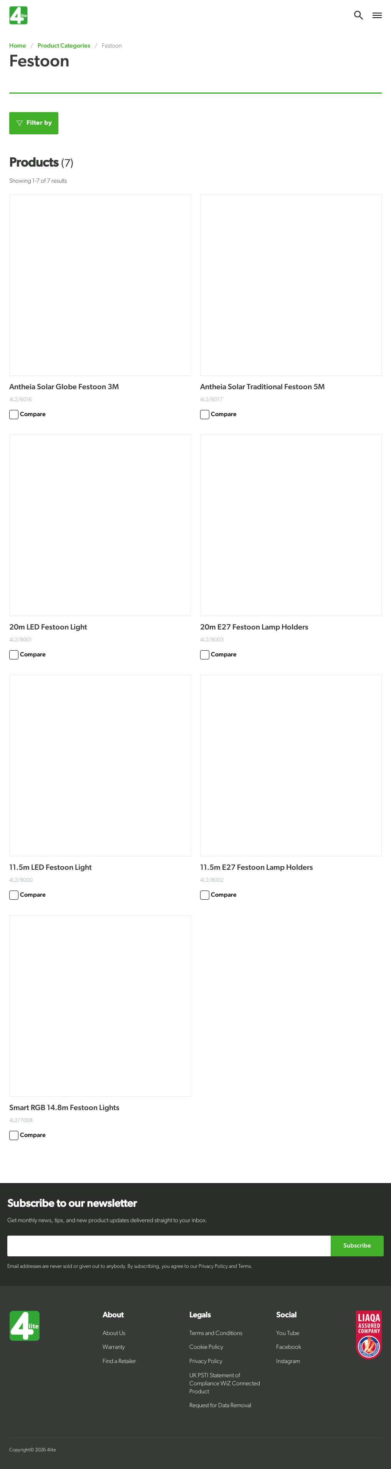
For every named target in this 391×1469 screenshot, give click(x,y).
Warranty (114, 1347)
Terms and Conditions (215, 1333)
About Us (114, 1333)
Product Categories (63, 46)
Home (18, 46)
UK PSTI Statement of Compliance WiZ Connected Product (224, 1384)
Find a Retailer (119, 1361)
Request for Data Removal (220, 1406)
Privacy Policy (205, 1361)
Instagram (288, 1361)
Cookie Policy (206, 1347)
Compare (27, 414)
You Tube (287, 1333)
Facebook (288, 1347)
